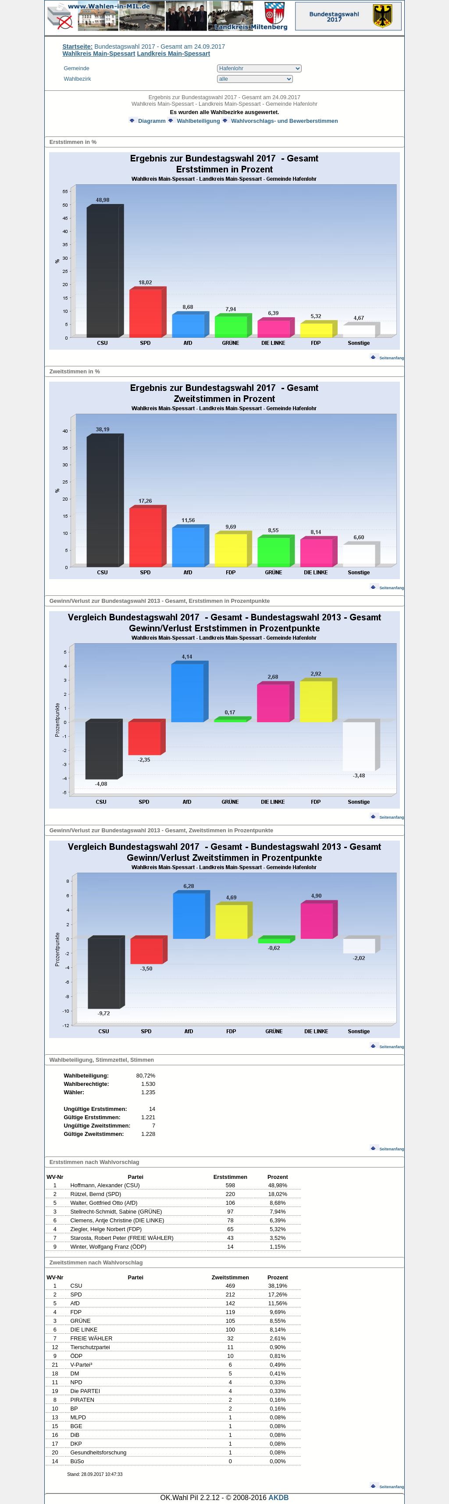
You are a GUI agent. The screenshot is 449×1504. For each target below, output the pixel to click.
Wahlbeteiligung (193, 121)
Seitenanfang (387, 358)
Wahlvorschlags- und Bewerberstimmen (279, 121)
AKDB (278, 1497)
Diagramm (147, 121)
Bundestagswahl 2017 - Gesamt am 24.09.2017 (143, 46)
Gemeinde (76, 68)
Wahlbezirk (77, 79)
